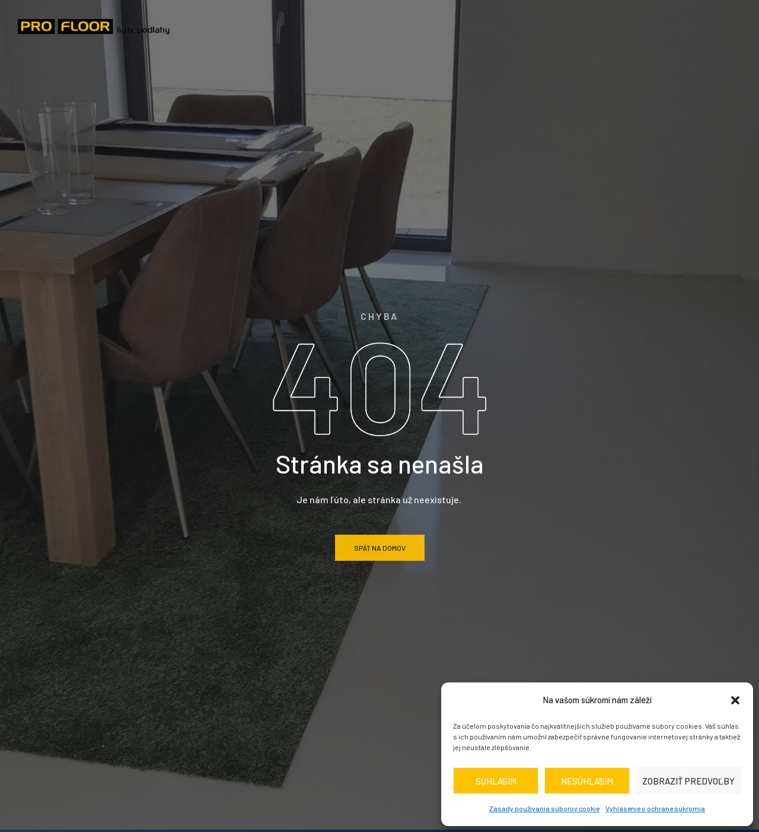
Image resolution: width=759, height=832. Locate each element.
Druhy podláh (388, 25)
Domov (238, 25)
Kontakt (689, 25)
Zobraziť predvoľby (688, 781)
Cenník (479, 25)
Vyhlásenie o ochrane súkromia (655, 808)
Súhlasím (496, 781)
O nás (300, 25)
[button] (735, 700)
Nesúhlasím (587, 781)
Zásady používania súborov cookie (544, 808)
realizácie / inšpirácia (581, 25)
